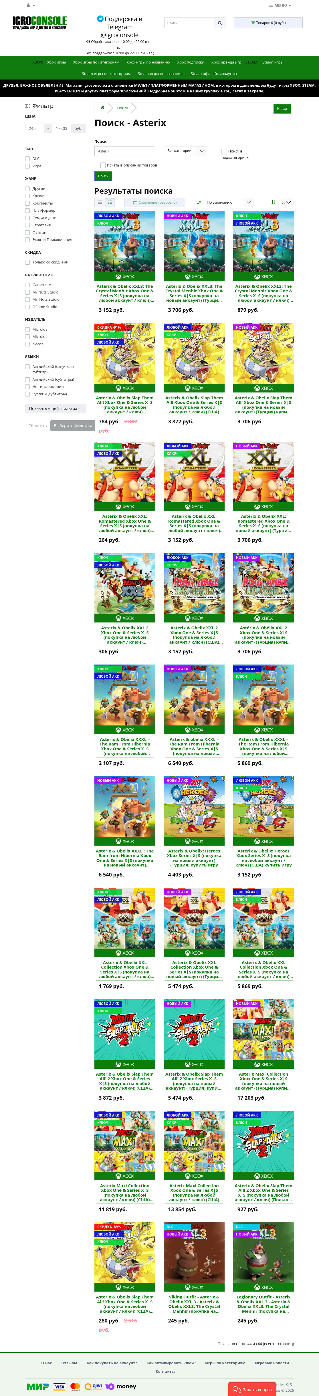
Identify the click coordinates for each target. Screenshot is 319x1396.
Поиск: (101, 141)
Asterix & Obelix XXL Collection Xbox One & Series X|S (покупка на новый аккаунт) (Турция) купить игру (194, 969)
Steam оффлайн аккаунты (214, 73)
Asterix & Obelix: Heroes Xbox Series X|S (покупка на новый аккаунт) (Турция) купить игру (194, 857)
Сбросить (38, 425)
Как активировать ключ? (170, 1362)
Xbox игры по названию (148, 62)
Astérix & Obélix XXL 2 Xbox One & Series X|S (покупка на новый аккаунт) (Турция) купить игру (263, 634)
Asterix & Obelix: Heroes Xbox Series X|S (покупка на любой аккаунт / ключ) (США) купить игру (263, 857)
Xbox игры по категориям (96, 62)
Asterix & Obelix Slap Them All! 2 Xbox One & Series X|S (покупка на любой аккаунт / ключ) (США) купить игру (125, 1081)
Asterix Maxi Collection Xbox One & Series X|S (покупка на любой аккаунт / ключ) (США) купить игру (125, 1192)
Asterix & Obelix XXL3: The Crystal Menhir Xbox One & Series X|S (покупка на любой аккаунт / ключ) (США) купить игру (125, 293)
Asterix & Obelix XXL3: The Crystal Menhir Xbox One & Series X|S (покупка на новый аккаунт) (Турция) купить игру (194, 293)
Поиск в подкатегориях (234, 154)
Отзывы (69, 1362)
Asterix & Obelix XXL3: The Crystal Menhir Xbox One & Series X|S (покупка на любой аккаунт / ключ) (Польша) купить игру (263, 293)
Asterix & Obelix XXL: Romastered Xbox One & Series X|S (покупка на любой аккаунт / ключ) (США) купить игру (125, 523)
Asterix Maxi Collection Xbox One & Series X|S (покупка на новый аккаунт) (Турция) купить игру (263, 1081)
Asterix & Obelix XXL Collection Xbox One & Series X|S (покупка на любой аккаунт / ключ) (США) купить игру (264, 969)
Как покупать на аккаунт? (112, 1362)
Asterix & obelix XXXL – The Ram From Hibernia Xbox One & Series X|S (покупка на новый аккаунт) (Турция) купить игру (194, 746)
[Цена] (34, 128)
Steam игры (273, 62)
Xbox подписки (190, 62)
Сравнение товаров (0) (154, 202)
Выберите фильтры (73, 425)
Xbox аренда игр (226, 62)
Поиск (122, 107)
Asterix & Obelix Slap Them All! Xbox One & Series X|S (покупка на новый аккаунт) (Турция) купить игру (263, 404)
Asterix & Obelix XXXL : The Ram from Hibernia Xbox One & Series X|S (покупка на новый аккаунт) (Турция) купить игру (125, 857)
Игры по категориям (225, 1362)
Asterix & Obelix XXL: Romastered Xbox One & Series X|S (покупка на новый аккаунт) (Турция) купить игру (264, 523)
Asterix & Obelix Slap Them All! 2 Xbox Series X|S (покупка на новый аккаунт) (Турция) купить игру (194, 1081)
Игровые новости (272, 1362)
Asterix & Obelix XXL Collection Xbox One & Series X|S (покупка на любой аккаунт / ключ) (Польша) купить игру (125, 969)
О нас (46, 1362)
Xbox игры (56, 62)
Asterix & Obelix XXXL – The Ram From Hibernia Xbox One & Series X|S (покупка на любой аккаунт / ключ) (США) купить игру (263, 746)
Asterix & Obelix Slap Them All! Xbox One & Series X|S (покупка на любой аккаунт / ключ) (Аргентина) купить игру (125, 404)
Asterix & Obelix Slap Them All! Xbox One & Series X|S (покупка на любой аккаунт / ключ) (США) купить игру (194, 404)
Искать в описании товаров (128, 165)
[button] (252, 1389)
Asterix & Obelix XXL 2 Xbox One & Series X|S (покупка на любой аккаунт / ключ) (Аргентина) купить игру (124, 634)
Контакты (165, 1371)
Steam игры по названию (161, 73)
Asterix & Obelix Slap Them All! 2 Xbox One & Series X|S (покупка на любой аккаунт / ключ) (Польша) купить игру (263, 1192)
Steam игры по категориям (106, 73)
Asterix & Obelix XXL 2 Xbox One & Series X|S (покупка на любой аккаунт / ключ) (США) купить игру (194, 634)
